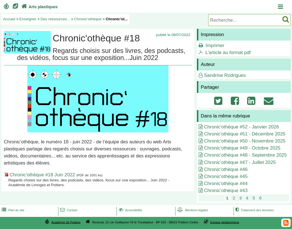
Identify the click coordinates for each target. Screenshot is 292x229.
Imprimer (215, 45)
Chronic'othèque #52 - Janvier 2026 (241, 127)
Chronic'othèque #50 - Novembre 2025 (245, 141)
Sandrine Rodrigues (225, 75)
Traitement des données (254, 210)
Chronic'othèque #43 (225, 190)
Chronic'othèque (88, 19)
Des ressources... (55, 19)
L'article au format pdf (228, 52)
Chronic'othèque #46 (225, 169)
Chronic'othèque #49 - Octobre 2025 (242, 148)
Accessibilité (130, 210)
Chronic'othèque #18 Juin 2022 (42, 174)
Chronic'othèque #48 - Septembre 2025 (245, 155)
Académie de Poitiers (65, 222)
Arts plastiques (39, 7)
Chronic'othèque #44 (225, 183)
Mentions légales (192, 210)
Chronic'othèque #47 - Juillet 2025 (240, 162)
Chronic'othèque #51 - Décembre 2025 (245, 134)
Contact (68, 210)
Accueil (9, 19)
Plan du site (12, 210)
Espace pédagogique (224, 222)
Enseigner (28, 19)
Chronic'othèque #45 (225, 176)
